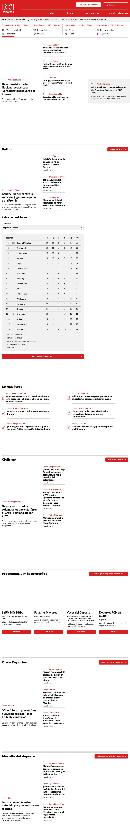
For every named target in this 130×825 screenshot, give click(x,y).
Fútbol (51, 13)
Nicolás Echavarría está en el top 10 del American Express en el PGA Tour (108, 90)
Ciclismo (70, 13)
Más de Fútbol (118, 149)
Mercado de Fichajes (48, 19)
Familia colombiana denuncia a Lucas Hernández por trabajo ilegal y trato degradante (54, 812)
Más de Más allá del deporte (111, 756)
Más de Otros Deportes (113, 662)
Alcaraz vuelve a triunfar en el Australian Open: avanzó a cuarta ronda (53, 719)
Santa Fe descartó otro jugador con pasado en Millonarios (92, 427)
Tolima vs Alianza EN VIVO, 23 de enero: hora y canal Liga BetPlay (53, 183)
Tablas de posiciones (88, 4)
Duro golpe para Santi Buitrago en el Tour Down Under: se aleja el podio (57, 82)
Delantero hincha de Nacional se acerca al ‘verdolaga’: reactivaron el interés (18, 89)
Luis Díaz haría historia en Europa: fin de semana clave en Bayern (54, 163)
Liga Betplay (32, 19)
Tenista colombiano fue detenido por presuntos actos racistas (20, 805)
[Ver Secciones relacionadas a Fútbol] (55, 13)
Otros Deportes (91, 13)
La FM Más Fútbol (13, 612)
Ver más (16, 631)
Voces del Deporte (78, 612)
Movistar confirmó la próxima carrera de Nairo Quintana (53, 520)
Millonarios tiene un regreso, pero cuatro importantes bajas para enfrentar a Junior (92, 397)
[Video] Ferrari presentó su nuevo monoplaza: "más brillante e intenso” (19, 714)
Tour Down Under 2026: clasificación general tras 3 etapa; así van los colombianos (90, 414)
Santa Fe (102, 19)
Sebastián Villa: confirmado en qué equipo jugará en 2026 (56, 98)
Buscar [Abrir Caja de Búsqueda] (110, 5)
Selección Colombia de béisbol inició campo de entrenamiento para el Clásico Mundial (54, 697)
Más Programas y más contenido (109, 573)
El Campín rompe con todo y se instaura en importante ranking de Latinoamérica (54, 770)
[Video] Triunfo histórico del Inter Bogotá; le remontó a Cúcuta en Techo (57, 66)
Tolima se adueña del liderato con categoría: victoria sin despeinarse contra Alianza (57, 50)
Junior (93, 19)
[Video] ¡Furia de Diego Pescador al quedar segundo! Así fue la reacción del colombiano (28, 427)
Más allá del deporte (118, 13)
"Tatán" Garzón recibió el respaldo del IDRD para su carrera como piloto (54, 676)
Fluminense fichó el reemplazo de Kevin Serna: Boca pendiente (54, 203)
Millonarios (65, 19)
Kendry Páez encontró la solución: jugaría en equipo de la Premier (19, 197)
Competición (6, 223)
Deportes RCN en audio (110, 614)
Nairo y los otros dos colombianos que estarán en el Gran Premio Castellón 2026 (20, 511)
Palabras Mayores (45, 612)
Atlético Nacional (80, 19)
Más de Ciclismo (117, 459)
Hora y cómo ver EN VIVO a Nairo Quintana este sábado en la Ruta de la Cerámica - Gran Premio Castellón (27, 399)
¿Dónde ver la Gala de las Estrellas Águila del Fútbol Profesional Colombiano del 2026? (54, 790)
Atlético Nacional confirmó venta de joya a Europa (28, 412)
